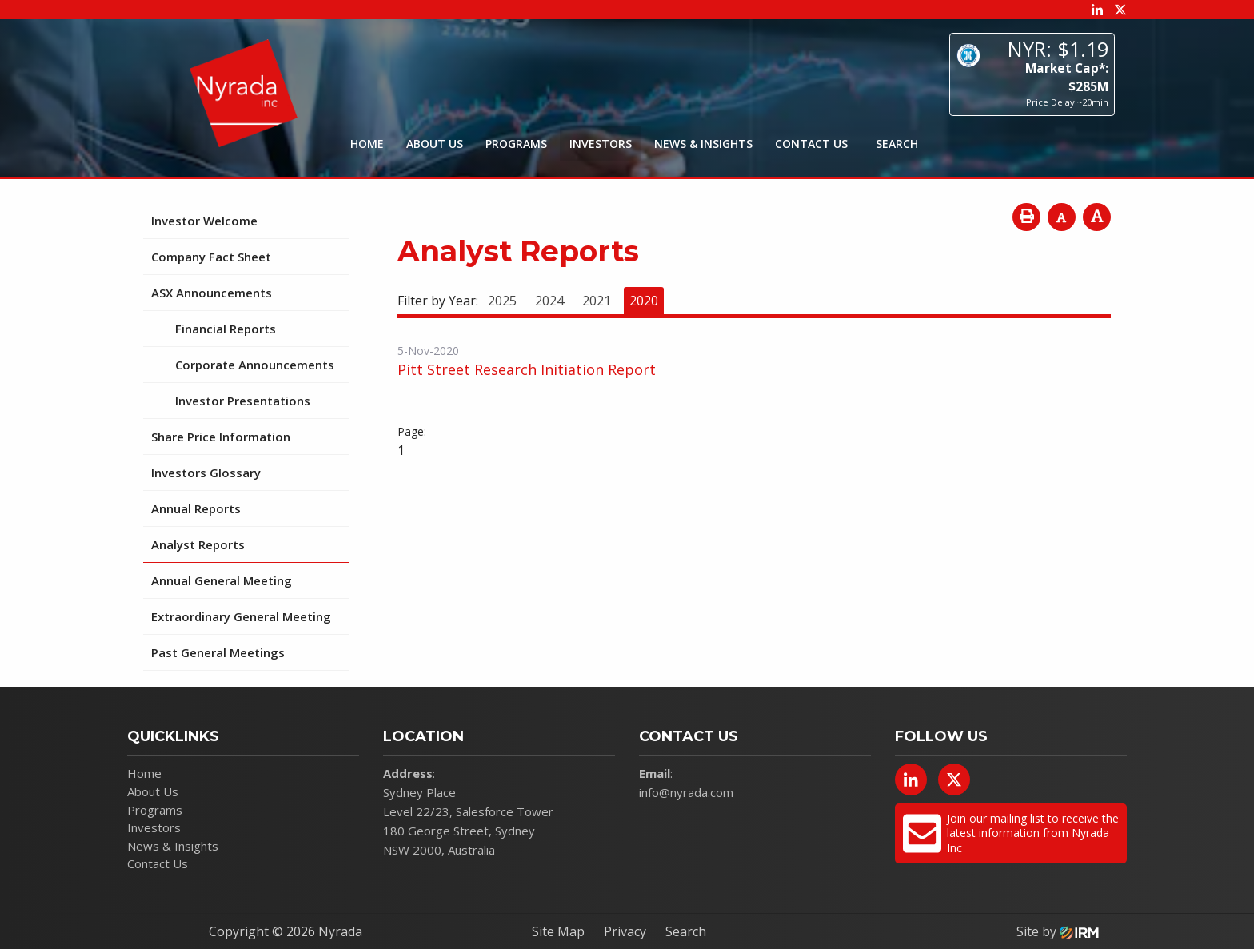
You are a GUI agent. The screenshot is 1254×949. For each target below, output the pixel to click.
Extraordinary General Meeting (241, 616)
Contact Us (811, 143)
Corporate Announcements (254, 365)
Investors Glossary (206, 472)
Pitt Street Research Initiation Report (526, 369)
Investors (600, 143)
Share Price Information (220, 437)
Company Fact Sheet (211, 257)
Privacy (625, 931)
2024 (549, 300)
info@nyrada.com (686, 792)
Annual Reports (196, 508)
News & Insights (703, 143)
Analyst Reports (198, 544)
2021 (596, 300)
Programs (516, 143)
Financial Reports (225, 329)
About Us (434, 143)
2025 (502, 300)
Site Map (558, 931)
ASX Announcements (211, 293)
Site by (1057, 931)
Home (367, 143)
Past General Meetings (218, 652)
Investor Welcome (204, 221)
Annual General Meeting (221, 580)
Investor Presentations (242, 401)
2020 (643, 300)
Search (685, 931)
